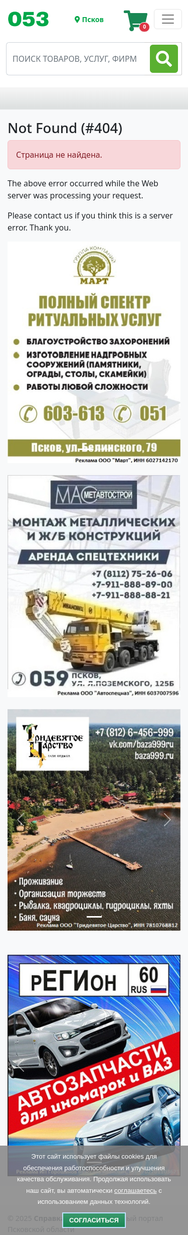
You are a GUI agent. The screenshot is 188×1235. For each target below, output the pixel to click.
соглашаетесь (135, 1190)
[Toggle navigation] (32, 19)
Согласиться (94, 1220)
